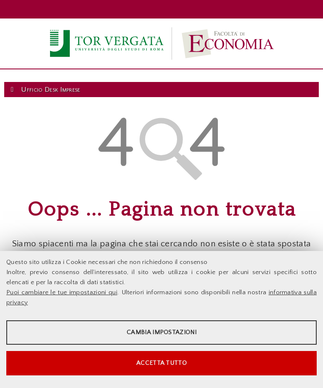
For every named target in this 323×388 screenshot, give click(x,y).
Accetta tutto (161, 363)
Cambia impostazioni (161, 332)
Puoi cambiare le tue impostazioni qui (61, 292)
